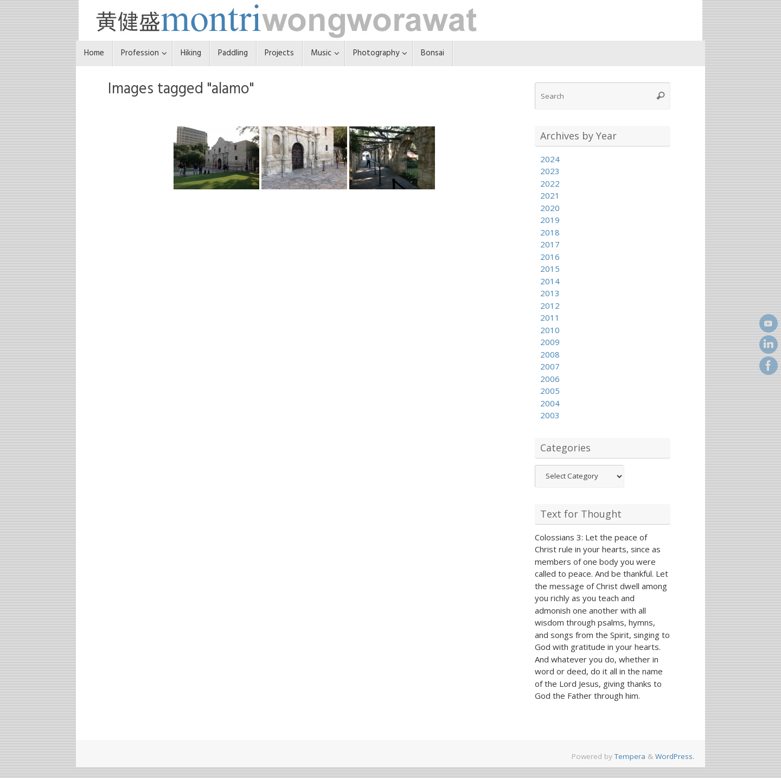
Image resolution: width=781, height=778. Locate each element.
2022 (550, 183)
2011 (550, 317)
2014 (550, 281)
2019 (550, 219)
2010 (550, 329)
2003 (550, 415)
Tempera (629, 756)
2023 (550, 170)
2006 (550, 378)
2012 (550, 305)
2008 (550, 354)
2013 (550, 293)
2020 (550, 207)
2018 (550, 232)
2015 (550, 268)
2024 (550, 159)
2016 (550, 256)
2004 (550, 403)
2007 (550, 366)
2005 (550, 390)
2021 (550, 195)
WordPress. (674, 756)
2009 (550, 341)
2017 (550, 244)
